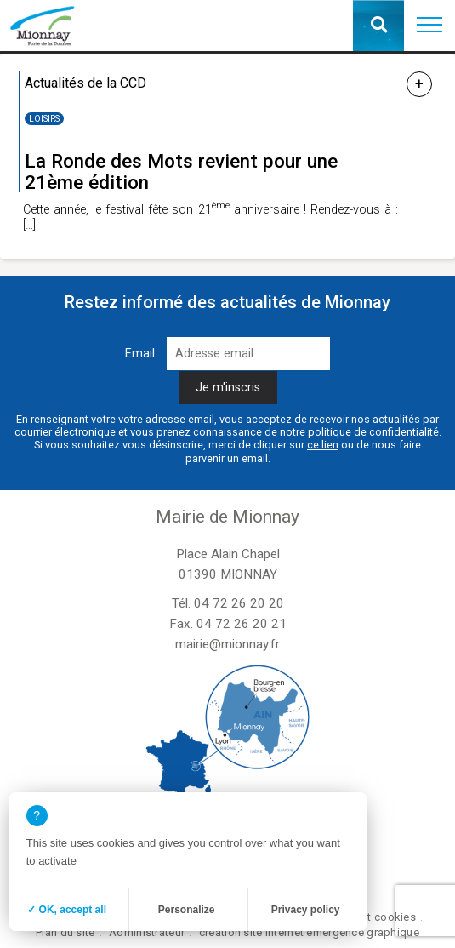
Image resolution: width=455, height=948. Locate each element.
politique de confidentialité (373, 431)
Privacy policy (305, 910)
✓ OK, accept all (66, 910)
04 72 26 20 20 (239, 603)
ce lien (322, 444)
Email (140, 353)
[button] (429, 25)
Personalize (186, 910)
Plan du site (65, 932)
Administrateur (147, 932)
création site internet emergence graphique (309, 932)
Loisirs (44, 118)
